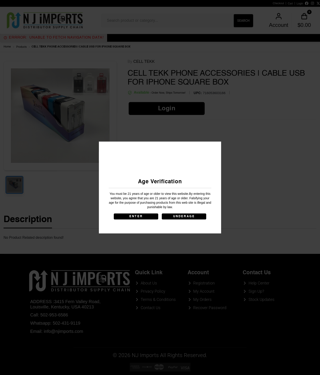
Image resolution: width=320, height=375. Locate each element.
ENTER (136, 216)
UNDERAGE (184, 216)
